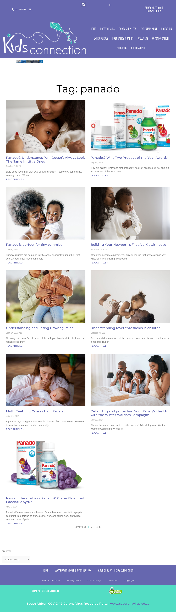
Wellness (143, 38)
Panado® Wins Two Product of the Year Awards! (129, 158)
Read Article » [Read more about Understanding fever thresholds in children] (99, 346)
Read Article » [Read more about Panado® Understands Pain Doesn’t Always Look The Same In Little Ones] (15, 179)
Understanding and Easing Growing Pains (39, 328)
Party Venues (107, 29)
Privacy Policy (74, 580)
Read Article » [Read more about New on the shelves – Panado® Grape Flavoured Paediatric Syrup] (15, 523)
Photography (138, 48)
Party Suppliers (127, 29)
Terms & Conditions (50, 580)
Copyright (130, 580)
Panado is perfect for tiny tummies (34, 245)
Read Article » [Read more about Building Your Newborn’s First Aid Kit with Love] (99, 262)
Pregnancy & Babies (123, 38)
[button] (83, 4)
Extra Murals (101, 38)
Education (166, 29)
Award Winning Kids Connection (73, 570)
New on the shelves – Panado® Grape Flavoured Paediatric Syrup (45, 500)
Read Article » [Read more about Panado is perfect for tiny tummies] (15, 262)
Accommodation (160, 38)
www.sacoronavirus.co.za (129, 603)
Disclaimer (112, 580)
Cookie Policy (94, 580)
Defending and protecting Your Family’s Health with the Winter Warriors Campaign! (129, 413)
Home (93, 29)
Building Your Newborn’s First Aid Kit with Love (128, 245)
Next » (98, 526)
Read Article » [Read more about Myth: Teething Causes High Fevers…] (15, 429)
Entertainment (148, 29)
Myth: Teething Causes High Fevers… (35, 411)
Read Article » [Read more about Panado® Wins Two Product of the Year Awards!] (99, 175)
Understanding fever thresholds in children (126, 328)
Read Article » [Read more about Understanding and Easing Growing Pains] (15, 346)
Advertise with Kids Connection (116, 570)
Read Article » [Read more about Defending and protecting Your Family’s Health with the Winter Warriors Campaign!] (99, 433)
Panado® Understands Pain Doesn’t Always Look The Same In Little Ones (45, 159)
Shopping (122, 48)
